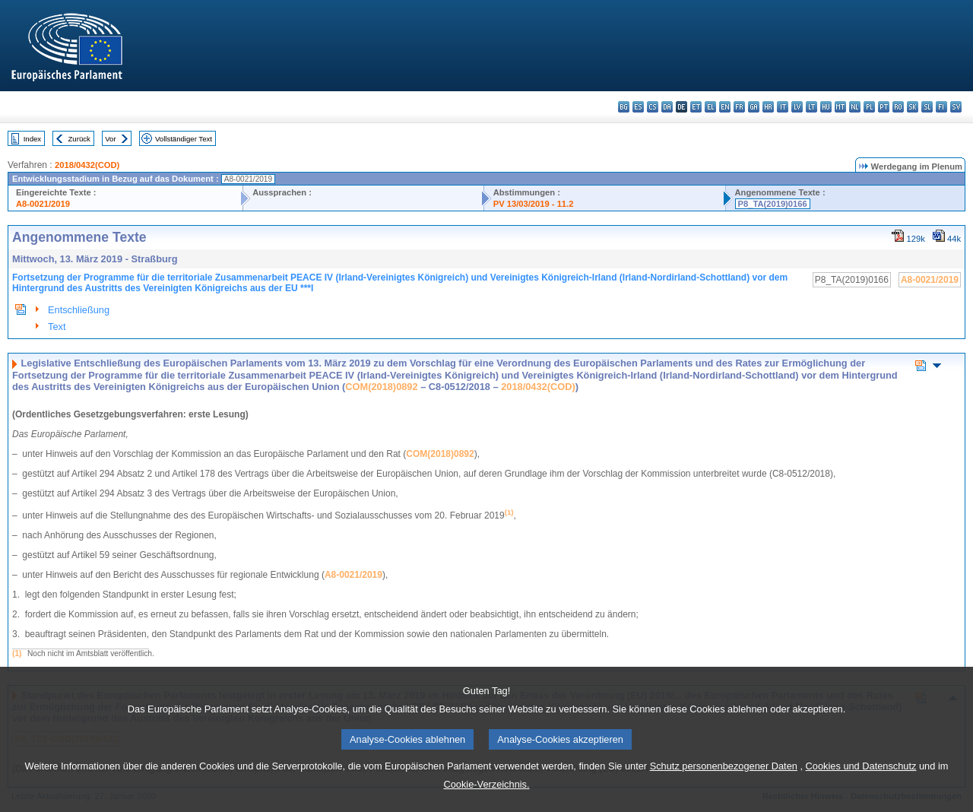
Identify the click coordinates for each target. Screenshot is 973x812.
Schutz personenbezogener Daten (723, 798)
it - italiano (782, 107)
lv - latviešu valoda (797, 107)
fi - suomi (941, 107)
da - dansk (667, 107)
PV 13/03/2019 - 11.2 (533, 203)
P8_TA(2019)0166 (772, 203)
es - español (638, 107)
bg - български (623, 107)
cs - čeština (652, 107)
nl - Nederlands (854, 107)
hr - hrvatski (768, 107)
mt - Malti (840, 107)
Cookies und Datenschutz (861, 798)
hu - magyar (826, 107)
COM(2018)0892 (381, 386)
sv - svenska (956, 107)
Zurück (79, 139)
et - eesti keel (696, 107)
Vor (110, 139)
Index (32, 139)
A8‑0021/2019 (353, 574)
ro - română (898, 107)
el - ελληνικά (710, 107)
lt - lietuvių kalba (811, 107)
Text (56, 326)
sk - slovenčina (912, 107)
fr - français (739, 107)
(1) (16, 653)
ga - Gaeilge (753, 107)
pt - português (883, 107)
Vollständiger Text (183, 139)
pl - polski (869, 107)
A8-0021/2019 (43, 203)
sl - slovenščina (927, 107)
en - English (725, 107)
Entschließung (78, 310)
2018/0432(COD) (87, 165)
